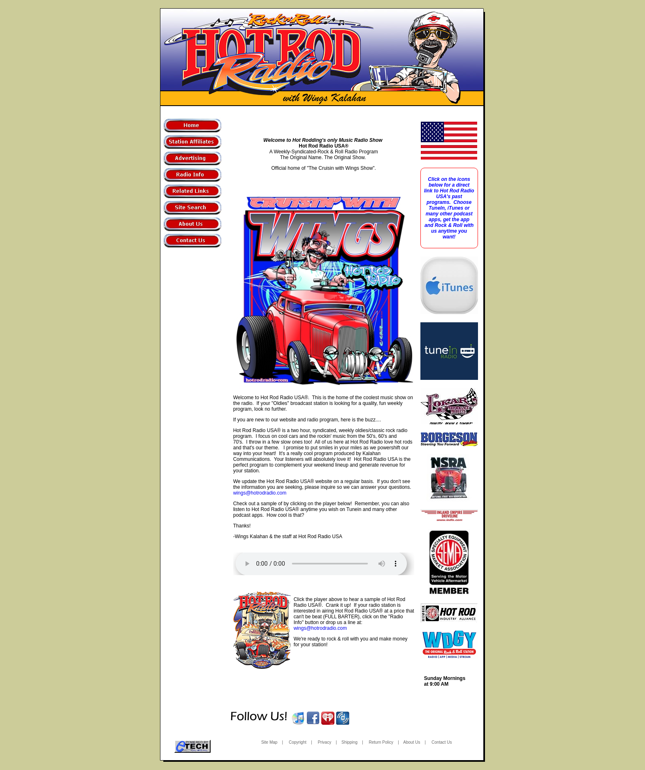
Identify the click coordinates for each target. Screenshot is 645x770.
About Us (411, 742)
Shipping (349, 742)
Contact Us (442, 742)
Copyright (297, 742)
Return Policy (381, 742)
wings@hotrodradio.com (260, 493)
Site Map (269, 742)
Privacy (324, 742)
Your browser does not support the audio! (321, 564)
